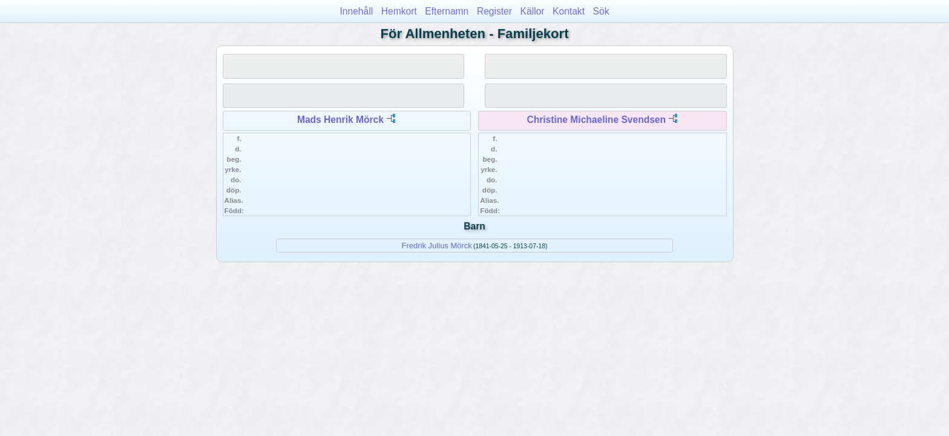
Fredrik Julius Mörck (437, 245)
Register (494, 11)
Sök (601, 11)
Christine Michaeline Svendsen (596, 119)
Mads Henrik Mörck (340, 119)
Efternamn (446, 11)
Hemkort (399, 11)
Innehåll (356, 11)
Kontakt (569, 11)
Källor (532, 11)
